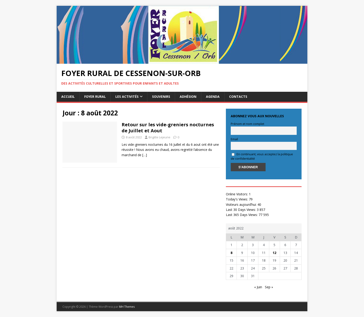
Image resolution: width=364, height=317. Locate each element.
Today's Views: (237, 199)
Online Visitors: (237, 194)
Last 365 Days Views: (242, 214)
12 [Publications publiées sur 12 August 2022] (274, 252)
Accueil (68, 96)
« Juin (258, 287)
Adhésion (188, 96)
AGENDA (213, 96)
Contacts (238, 96)
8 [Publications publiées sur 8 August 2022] (231, 252)
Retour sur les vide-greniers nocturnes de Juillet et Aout (168, 127)
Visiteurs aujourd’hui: (241, 204)
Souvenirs (161, 96)
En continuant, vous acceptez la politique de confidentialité (262, 156)
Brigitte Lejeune (159, 137)
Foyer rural (95, 96)
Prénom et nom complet (247, 124)
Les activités (127, 96)
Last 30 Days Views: (241, 209)
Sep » (269, 287)
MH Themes (127, 307)
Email (234, 139)
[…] (144, 155)
